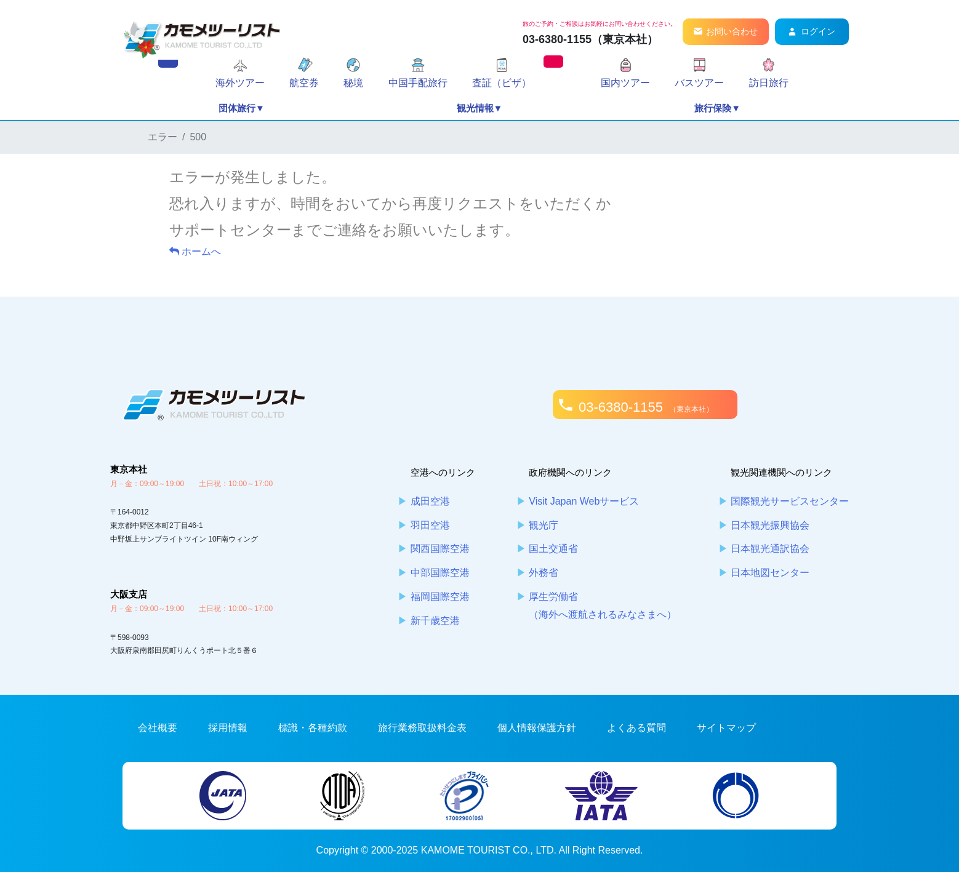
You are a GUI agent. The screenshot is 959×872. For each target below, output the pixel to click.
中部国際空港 (440, 572)
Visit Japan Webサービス (584, 501)
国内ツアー (625, 83)
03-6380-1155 (646, 407)
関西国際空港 (440, 548)
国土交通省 (553, 548)
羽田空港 (430, 525)
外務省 (543, 572)
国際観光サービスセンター (790, 501)
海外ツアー (240, 83)
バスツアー (699, 83)
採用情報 (227, 727)
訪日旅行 (768, 83)
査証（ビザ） (501, 83)
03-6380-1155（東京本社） (590, 39)
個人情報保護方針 (536, 727)
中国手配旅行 (417, 83)
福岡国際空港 (440, 596)
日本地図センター (770, 572)
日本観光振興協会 (770, 525)
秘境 (353, 83)
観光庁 (543, 525)
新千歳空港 (435, 620)
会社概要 (157, 727)
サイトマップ (726, 727)
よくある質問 (636, 727)
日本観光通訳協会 (770, 548)
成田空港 (430, 501)
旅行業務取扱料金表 (422, 727)
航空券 (304, 83)
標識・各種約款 (312, 727)
